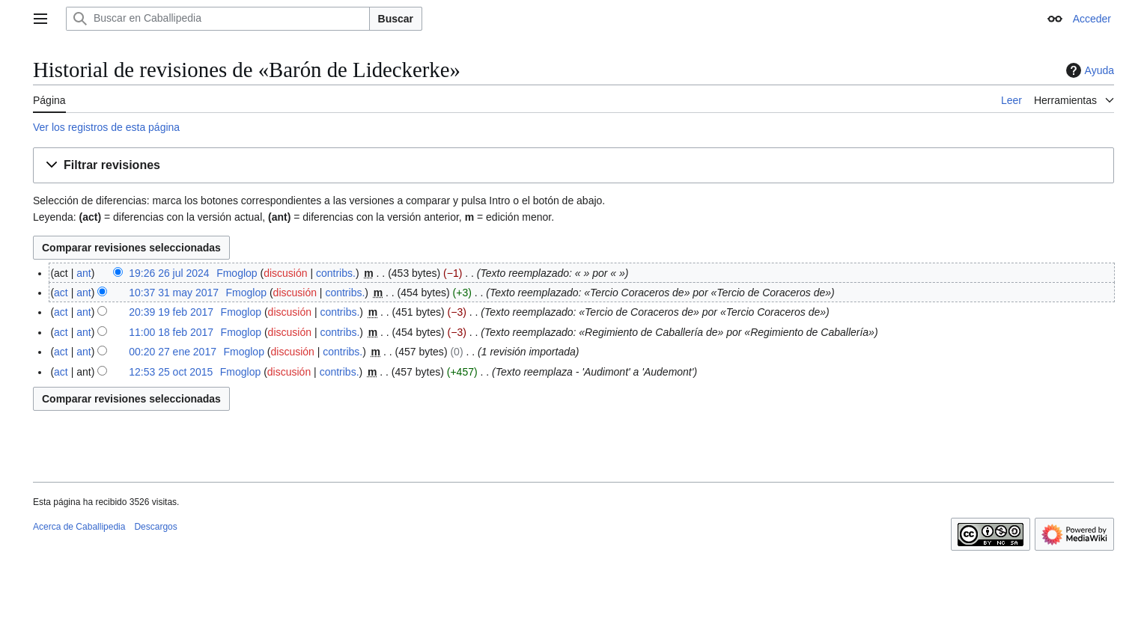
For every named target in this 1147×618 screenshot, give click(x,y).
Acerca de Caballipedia (79, 526)
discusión (285, 273)
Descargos (155, 526)
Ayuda (1088, 70)
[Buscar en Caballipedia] (218, 19)
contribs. (336, 273)
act (61, 293)
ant (83, 273)
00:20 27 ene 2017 (172, 352)
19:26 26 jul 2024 (169, 273)
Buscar (395, 19)
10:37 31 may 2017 (174, 293)
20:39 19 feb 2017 (171, 312)
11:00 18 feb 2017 (171, 332)
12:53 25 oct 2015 (171, 372)
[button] (573, 165)
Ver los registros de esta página (106, 127)
